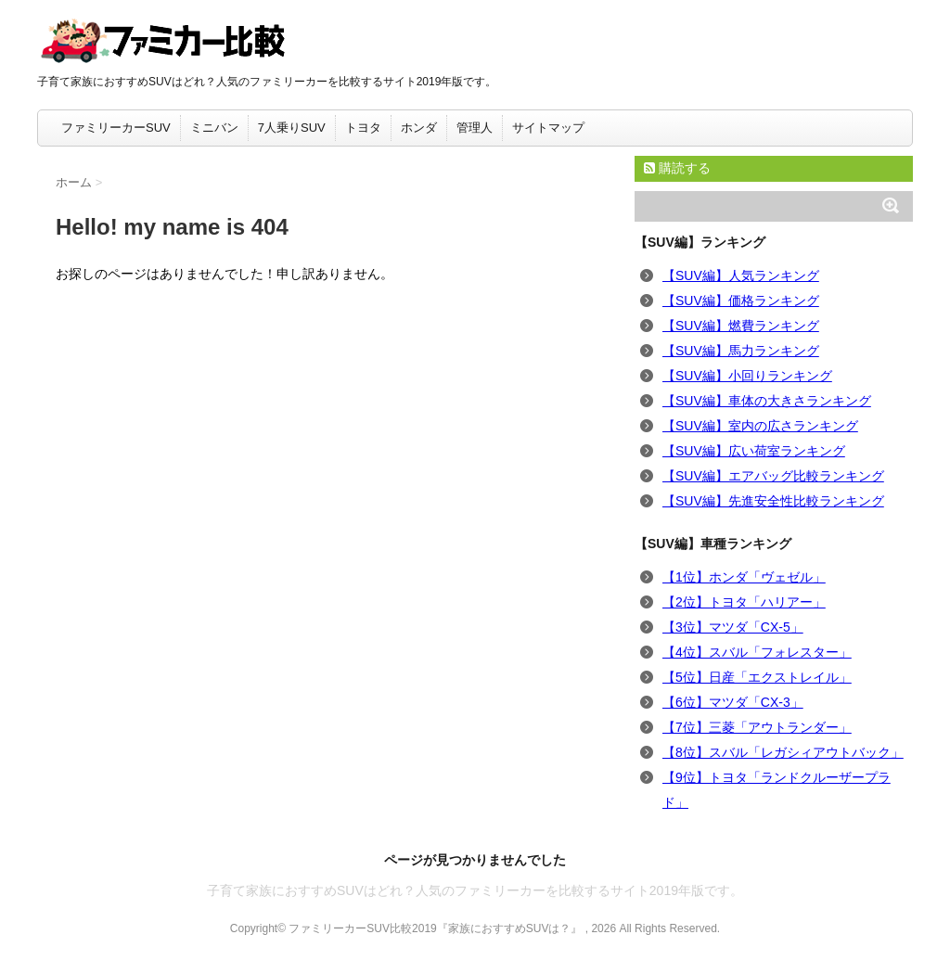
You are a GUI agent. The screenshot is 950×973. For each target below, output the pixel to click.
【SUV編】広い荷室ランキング (753, 450)
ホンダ (419, 127)
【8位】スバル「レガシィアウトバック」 (783, 752)
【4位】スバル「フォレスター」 (757, 652)
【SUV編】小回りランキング (747, 375)
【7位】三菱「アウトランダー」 (757, 727)
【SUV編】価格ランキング (740, 300)
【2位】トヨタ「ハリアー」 (744, 602)
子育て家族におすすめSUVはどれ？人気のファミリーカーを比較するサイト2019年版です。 (475, 890)
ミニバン (214, 127)
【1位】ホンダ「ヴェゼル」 (744, 577)
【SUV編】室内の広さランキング (760, 425)
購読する (677, 167)
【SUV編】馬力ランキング (740, 350)
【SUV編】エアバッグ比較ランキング (773, 475)
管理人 (474, 127)
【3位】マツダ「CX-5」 (732, 627)
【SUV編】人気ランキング (740, 275)
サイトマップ (548, 127)
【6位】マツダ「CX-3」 (732, 702)
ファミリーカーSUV (116, 127)
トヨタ (363, 127)
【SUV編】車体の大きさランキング (766, 400)
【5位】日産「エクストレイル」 (757, 677)
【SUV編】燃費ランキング (740, 325)
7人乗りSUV (292, 127)
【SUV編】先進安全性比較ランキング (773, 500)
